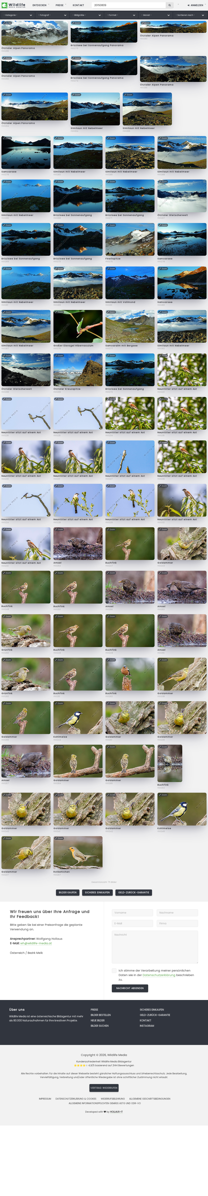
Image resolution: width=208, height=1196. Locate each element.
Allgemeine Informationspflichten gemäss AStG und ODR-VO (105, 1103)
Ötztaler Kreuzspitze (67, 389)
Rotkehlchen (61, 871)
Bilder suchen (100, 1026)
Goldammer (165, 562)
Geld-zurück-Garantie (133, 892)
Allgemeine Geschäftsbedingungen (149, 1098)
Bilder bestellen (101, 1015)
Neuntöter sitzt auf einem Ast (177, 389)
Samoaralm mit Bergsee (121, 345)
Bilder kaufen (68, 892)
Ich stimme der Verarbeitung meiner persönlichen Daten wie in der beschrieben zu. (156, 975)
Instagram (147, 1026)
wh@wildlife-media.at (36, 943)
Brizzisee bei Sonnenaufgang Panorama (97, 45)
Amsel (57, 562)
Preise (94, 1010)
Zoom (7, 23)
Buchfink (111, 562)
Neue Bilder (98, 1020)
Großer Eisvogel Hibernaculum (73, 345)
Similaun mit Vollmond (120, 302)
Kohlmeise (60, 736)
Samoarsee (9, 171)
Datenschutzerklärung (159, 975)
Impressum (45, 1098)
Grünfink (6, 649)
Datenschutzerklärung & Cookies (76, 1098)
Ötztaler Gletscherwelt (172, 215)
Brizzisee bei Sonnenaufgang (72, 215)
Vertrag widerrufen (103, 1087)
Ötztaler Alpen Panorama (18, 48)
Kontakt (145, 1020)
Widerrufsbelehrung (113, 1098)
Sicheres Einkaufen (97, 892)
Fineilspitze (113, 258)
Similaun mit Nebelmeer (87, 128)
